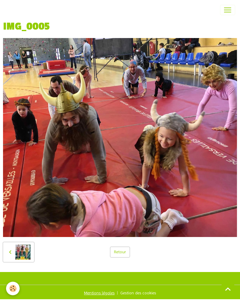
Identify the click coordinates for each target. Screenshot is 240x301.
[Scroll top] (227, 288)
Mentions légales (99, 292)
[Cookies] (13, 288)
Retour (120, 251)
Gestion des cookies (138, 292)
